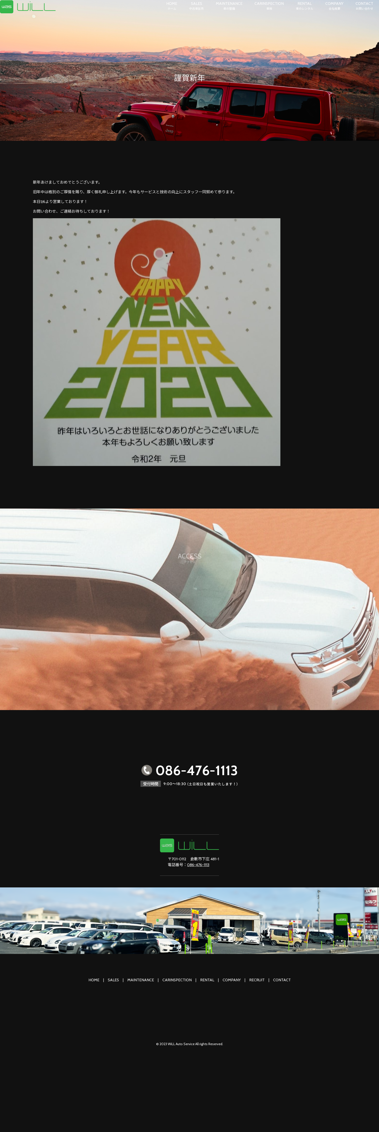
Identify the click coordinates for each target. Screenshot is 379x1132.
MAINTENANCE (229, 6)
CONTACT (364, 6)
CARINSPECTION (269, 6)
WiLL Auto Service (181, 1044)
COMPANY (334, 6)
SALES (196, 6)
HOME (171, 6)
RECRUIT (257, 980)
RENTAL (304, 6)
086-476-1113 (198, 864)
